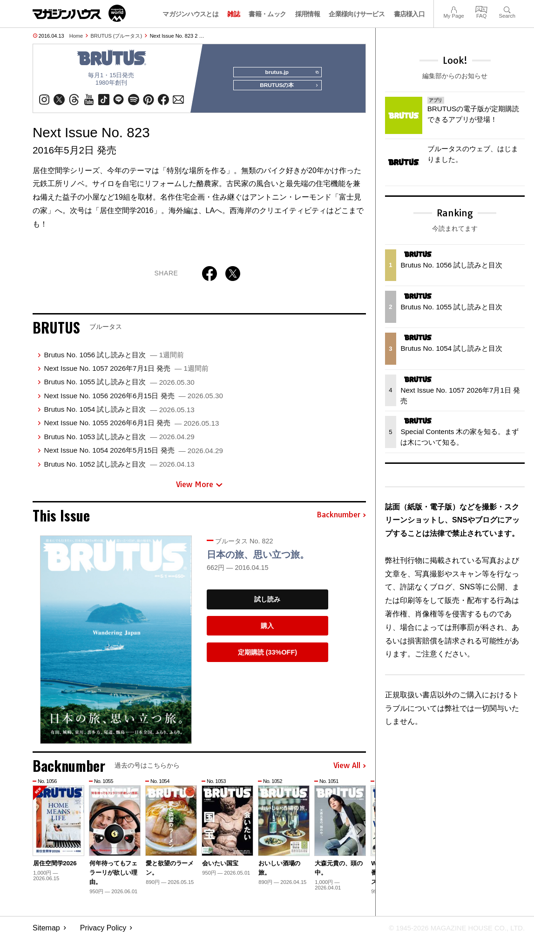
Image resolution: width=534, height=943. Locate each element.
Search (507, 8)
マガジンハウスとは (190, 14)
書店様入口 (409, 14)
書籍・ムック (267, 14)
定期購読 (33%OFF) (267, 656)
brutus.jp (289, 72)
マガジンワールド (79, 13)
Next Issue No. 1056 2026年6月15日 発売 (133, 399)
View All (349, 769)
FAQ (481, 8)
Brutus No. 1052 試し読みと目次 (119, 468)
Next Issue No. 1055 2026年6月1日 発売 (131, 426)
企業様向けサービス (357, 14)
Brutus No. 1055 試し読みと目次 (119, 385)
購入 (267, 629)
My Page (453, 8)
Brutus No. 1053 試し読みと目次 (119, 440)
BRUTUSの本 (286, 89)
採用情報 (307, 14)
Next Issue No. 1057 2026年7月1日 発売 (126, 372)
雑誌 (233, 14)
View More (199, 488)
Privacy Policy (103, 932)
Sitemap (46, 932)
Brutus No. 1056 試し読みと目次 (114, 358)
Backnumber (341, 519)
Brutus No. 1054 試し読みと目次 (119, 413)
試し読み (267, 603)
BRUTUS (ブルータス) (116, 36)
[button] (357, 835)
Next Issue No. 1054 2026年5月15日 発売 (133, 454)
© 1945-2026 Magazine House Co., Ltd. (451, 932)
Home (76, 36)
